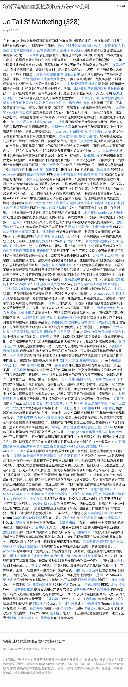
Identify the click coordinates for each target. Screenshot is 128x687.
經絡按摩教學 (26, 446)
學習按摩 (97, 174)
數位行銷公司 (32, 103)
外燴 (26, 79)
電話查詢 (25, 112)
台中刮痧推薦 (12, 251)
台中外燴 (42, 527)
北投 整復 (100, 255)
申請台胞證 (95, 513)
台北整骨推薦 (50, 79)
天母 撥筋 (108, 408)
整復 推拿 (56, 74)
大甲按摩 (47, 494)
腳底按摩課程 (78, 131)
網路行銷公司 (109, 241)
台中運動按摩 (67, 604)
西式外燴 (69, 518)
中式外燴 (33, 556)
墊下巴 (28, 418)
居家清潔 (50, 456)
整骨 (94, 518)
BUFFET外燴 (56, 122)
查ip (50, 317)
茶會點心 (91, 608)
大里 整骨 (105, 227)
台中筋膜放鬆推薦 (39, 584)
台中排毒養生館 (110, 494)
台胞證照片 (91, 155)
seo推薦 (13, 112)
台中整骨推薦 (23, 589)
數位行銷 (64, 45)
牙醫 (51, 303)
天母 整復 (87, 408)
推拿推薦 (117, 580)
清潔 (73, 203)
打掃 (76, 317)
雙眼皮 (76, 45)
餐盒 (13, 313)
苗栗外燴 (109, 379)
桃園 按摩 (24, 313)
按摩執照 (19, 546)
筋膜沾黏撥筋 (58, 208)
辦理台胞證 (58, 446)
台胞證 (68, 408)
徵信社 (109, 513)
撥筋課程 (18, 170)
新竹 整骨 (44, 236)
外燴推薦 (39, 122)
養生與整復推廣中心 (66, 322)
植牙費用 (42, 241)
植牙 (66, 584)
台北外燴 (38, 203)
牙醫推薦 (42, 251)
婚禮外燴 (46, 556)
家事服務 (29, 251)
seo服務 (72, 446)
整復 (34, 565)
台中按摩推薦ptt (24, 50)
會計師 (87, 45)
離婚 (28, 203)
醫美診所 (104, 332)
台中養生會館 (104, 98)
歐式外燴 (103, 170)
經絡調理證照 (88, 446)
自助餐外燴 (111, 150)
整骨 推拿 (57, 418)
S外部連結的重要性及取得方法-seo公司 (46, 6)
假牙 (96, 136)
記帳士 (18, 222)
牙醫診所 (50, 332)
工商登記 (80, 88)
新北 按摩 (92, 241)
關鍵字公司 (76, 227)
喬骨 (43, 317)
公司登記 (88, 98)
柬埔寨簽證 (91, 360)
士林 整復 (40, 284)
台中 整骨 (49, 165)
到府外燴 (63, 50)
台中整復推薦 (107, 45)
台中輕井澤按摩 (21, 122)
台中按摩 (91, 227)
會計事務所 (67, 522)
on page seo (23, 284)
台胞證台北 (31, 403)
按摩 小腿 (24, 618)
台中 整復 (88, 322)
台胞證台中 (72, 74)
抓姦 (116, 398)
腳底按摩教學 (36, 174)
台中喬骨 (68, 103)
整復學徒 (46, 336)
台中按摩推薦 (91, 604)
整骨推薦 (113, 88)
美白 (57, 174)
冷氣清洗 (42, 74)
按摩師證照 (96, 131)
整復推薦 (84, 532)
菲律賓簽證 (69, 174)
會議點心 (55, 613)
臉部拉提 (19, 370)
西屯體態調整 (46, 50)
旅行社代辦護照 (71, 360)
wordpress (105, 212)
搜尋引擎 (81, 84)
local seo (61, 131)
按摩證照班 (35, 456)
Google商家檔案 (105, 284)
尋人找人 (77, 50)
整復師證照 (21, 208)
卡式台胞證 (103, 322)
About (120, 6)
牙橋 (108, 131)
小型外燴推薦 (61, 127)
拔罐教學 (86, 141)
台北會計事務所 (108, 308)
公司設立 (118, 403)
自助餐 (34, 55)
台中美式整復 (32, 499)
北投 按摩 (118, 584)
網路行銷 (39, 604)
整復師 (35, 494)
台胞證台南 (64, 265)
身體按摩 (83, 203)
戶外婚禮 (84, 174)
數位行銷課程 (83, 284)
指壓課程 (25, 232)
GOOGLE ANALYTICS (27, 518)
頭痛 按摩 (66, 241)
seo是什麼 (14, 103)
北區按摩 (90, 212)
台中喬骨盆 (42, 618)
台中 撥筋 (68, 379)
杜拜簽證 (90, 556)
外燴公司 (94, 84)
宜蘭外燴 (19, 456)
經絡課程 (61, 494)
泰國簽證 (32, 179)
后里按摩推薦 (20, 289)
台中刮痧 (97, 203)
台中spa (42, 208)
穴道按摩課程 (97, 88)
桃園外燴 (33, 365)
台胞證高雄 (11, 351)
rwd (95, 45)
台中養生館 (62, 556)
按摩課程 (66, 608)
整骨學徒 (101, 403)
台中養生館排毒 (44, 170)
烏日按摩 (108, 432)
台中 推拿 (83, 103)
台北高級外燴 (63, 317)
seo (110, 427)
